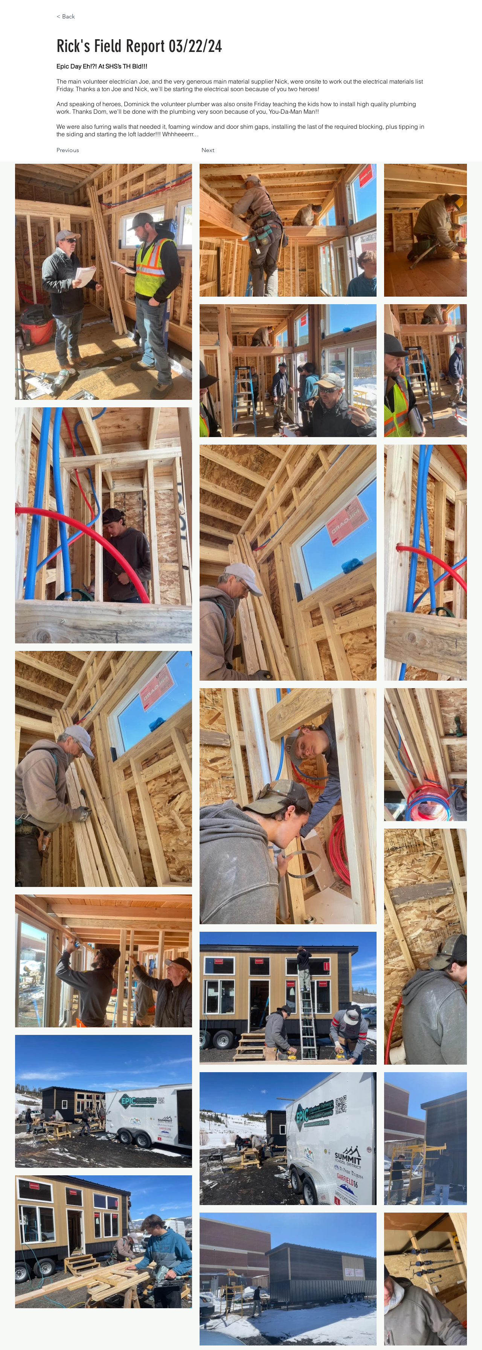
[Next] (195, 150)
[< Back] (81, 16)
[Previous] (81, 150)
